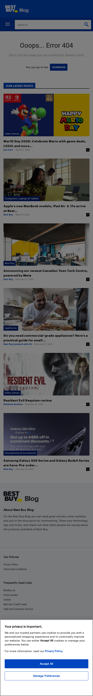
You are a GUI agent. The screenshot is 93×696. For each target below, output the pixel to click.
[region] (46, 657)
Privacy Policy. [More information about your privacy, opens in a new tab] (54, 651)
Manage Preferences (46, 675)
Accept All (46, 663)
